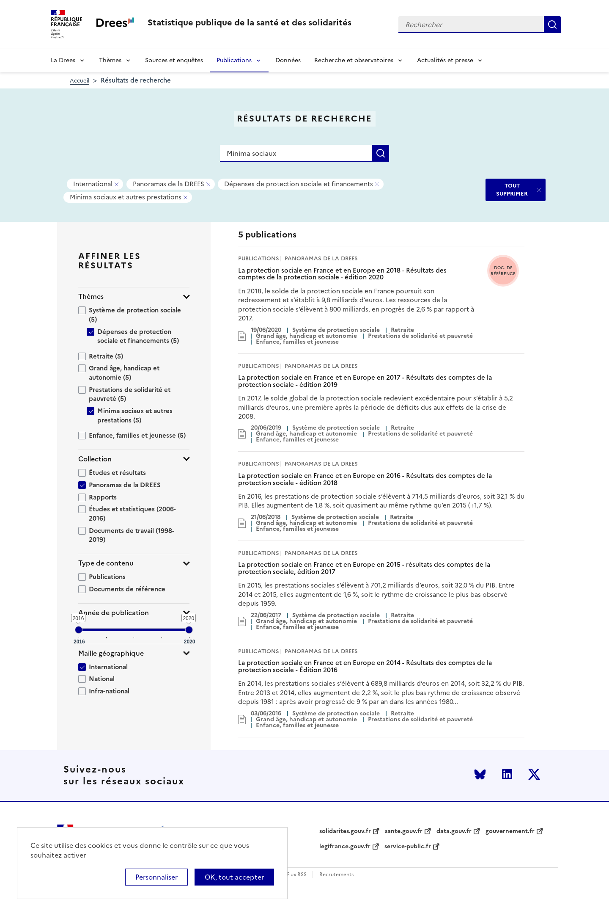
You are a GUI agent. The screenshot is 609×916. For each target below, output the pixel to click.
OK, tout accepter (234, 877)
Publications (234, 60)
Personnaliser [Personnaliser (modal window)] (156, 877)
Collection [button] (95, 459)
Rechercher (552, 24)
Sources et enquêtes (174, 60)
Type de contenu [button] (106, 563)
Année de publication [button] (113, 613)
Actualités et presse (445, 60)
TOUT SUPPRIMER (512, 189)
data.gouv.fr (454, 831)
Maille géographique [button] (111, 653)
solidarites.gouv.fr (345, 831)
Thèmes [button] (91, 296)
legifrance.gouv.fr (344, 846)
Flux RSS (297, 874)
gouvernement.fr (510, 831)
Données (288, 60)
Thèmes (110, 60)
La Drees (63, 60)
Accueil (79, 81)
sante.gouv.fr (403, 831)
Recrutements (336, 874)
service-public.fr (407, 846)
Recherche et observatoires (353, 60)
